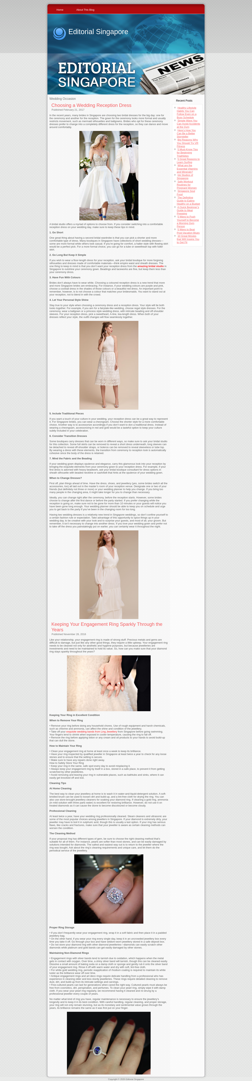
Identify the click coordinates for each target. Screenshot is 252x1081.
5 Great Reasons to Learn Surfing (188, 161)
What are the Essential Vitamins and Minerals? (187, 168)
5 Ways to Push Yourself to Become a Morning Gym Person (188, 221)
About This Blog (85, 9)
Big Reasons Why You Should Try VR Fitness (187, 143)
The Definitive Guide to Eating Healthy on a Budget (188, 201)
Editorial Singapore (98, 32)
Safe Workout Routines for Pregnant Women (187, 185)
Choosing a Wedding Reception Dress (91, 105)
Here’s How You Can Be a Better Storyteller (186, 133)
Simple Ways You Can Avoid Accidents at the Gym (188, 124)
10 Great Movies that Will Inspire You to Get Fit (188, 239)
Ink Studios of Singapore (185, 177)
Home (60, 9)
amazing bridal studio (150, 266)
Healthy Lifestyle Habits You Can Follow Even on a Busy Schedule (186, 112)
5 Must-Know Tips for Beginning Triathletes (187, 152)
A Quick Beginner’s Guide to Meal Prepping (188, 210)
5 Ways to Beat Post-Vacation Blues (188, 231)
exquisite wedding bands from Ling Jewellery (91, 731)
